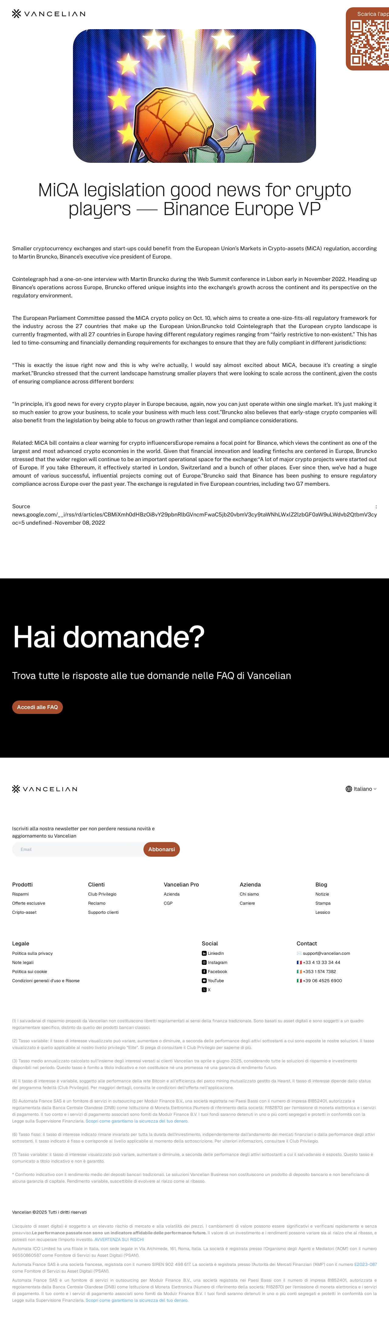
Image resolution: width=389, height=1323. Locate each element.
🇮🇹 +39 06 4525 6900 (319, 980)
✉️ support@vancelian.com (323, 953)
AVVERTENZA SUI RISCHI (119, 1239)
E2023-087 (365, 1264)
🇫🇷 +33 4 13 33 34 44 (318, 962)
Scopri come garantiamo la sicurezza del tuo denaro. (137, 1121)
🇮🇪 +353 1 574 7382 (316, 971)
